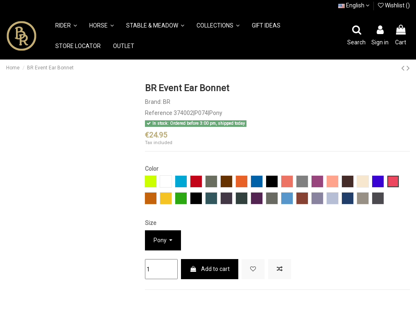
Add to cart (210, 269)
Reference (158, 113)
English (353, 5)
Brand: (153, 102)
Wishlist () (394, 5)
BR (166, 102)
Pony (161, 240)
